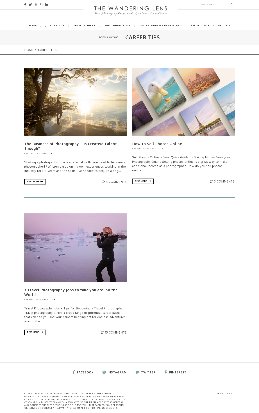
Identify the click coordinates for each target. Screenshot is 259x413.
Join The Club (55, 25)
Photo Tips (198, 25)
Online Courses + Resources (159, 25)
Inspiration (154, 148)
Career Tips (31, 153)
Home (33, 25)
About (222, 25)
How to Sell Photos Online (157, 143)
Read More (35, 181)
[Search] (213, 4)
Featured (45, 153)
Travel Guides (83, 25)
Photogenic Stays (117, 25)
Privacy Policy (226, 393)
